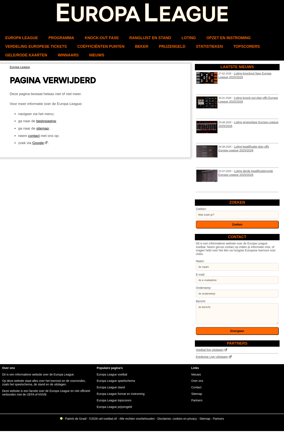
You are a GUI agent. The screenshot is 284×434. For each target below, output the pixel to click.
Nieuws (196, 374)
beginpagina (46, 121)
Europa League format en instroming (121, 394)
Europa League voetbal (112, 374)
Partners (196, 400)
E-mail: (200, 274)
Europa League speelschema (116, 380)
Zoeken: (201, 209)
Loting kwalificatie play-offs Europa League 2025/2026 (243, 148)
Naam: (200, 261)
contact (34, 136)
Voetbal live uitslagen (210, 350)
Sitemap (196, 394)
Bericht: (201, 301)
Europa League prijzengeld (114, 407)
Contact (196, 387)
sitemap (42, 128)
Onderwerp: (203, 287)
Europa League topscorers (114, 400)
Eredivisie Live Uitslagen (212, 356)
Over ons (197, 380)
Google (38, 143)
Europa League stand (111, 387)
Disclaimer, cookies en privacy (177, 418)
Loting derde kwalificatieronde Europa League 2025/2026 (245, 173)
